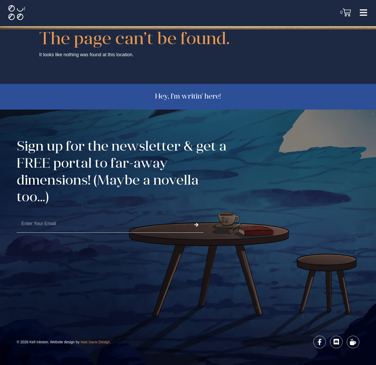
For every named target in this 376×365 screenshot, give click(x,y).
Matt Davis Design (95, 342)
